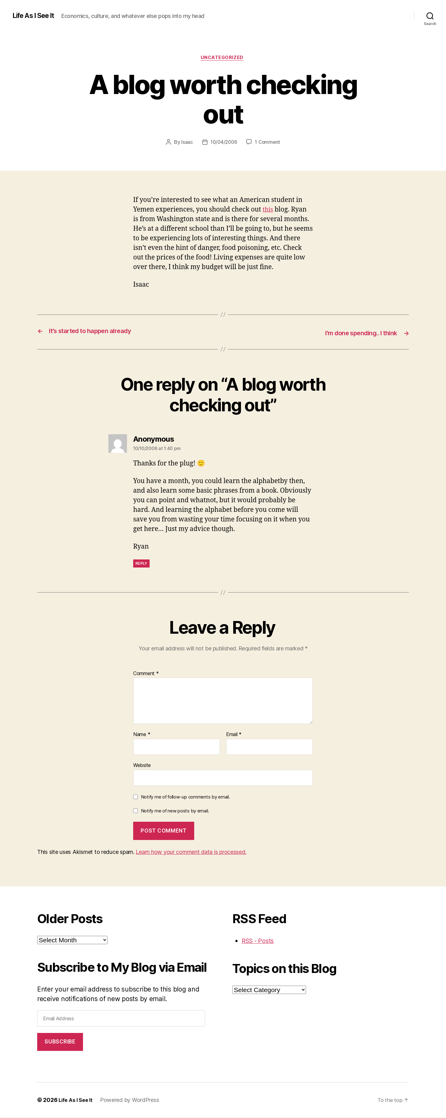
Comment (146, 674)
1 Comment (268, 143)
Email (234, 735)
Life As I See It (36, 15)
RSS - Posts (259, 941)
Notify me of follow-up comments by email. (185, 797)
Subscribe (60, 1042)
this (268, 210)
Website (142, 765)
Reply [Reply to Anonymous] (141, 564)
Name (141, 735)
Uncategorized (223, 58)
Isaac (185, 143)
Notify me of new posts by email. (175, 811)
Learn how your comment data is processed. (191, 852)
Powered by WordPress (132, 1100)
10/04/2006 (223, 143)
